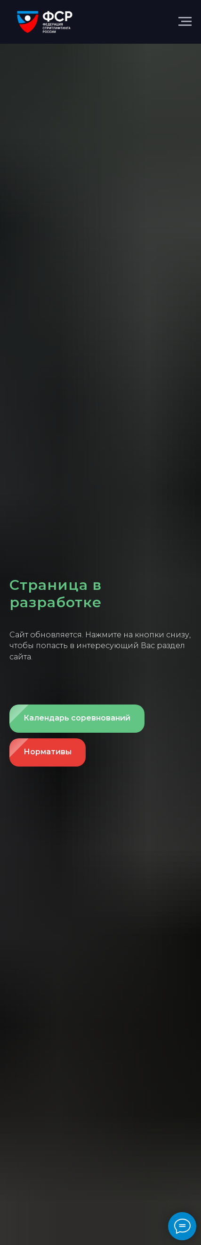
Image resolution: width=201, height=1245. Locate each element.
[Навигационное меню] (185, 21)
